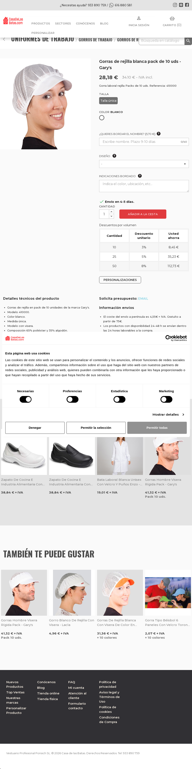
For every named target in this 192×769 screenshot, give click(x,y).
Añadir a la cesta (143, 214)
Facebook (187, 5)
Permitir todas (157, 427)
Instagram (175, 5)
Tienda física (47, 699)
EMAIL (143, 299)
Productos (40, 23)
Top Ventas (15, 692)
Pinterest (181, 5)
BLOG (104, 23)
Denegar (35, 427)
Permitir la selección (96, 427)
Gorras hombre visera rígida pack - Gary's (163, 482)
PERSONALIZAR (42, 32)
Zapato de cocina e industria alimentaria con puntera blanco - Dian (21, 482)
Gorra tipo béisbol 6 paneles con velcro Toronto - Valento (168, 622)
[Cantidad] (104, 214)
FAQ (71, 682)
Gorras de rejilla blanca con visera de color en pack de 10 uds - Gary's (116, 622)
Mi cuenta (76, 688)
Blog (41, 688)
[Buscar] (165, 40)
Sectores (63, 23)
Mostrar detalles (166, 414)
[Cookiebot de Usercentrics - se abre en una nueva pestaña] (168, 338)
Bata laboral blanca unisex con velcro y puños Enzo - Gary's (119, 482)
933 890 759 (142, 753)
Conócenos (85, 23)
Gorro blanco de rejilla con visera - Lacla (71, 622)
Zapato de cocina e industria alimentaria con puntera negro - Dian (69, 482)
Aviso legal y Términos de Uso (109, 696)
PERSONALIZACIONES (120, 280)
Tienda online (48, 693)
